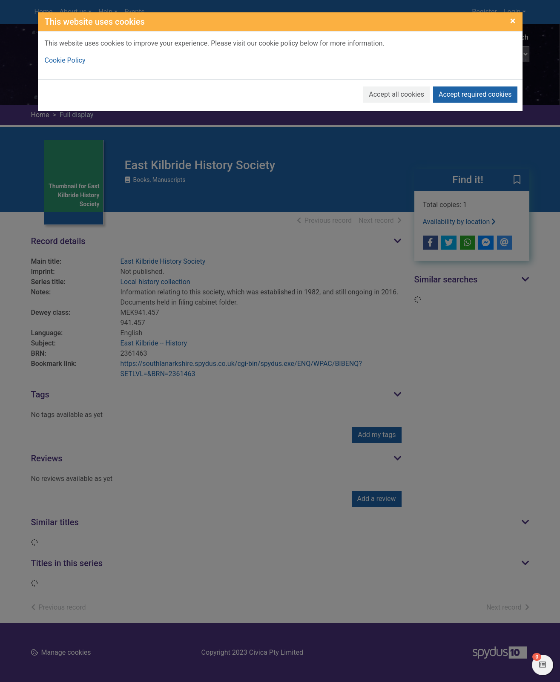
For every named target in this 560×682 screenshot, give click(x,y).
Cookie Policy (65, 60)
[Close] (513, 21)
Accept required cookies (475, 94)
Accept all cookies (396, 94)
